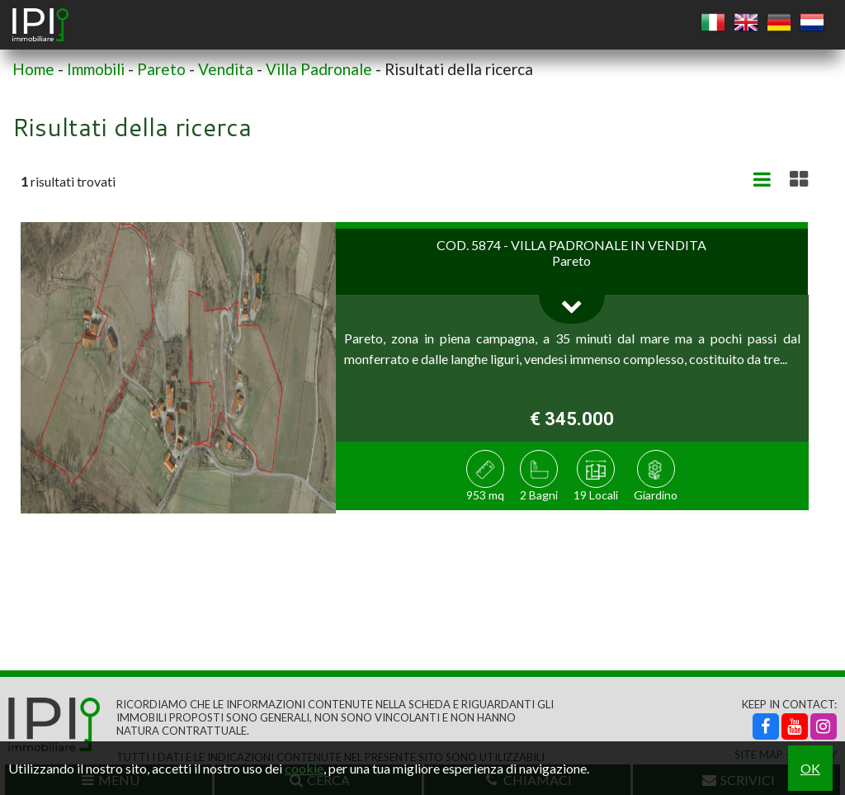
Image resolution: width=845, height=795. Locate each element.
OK (810, 768)
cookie (304, 768)
